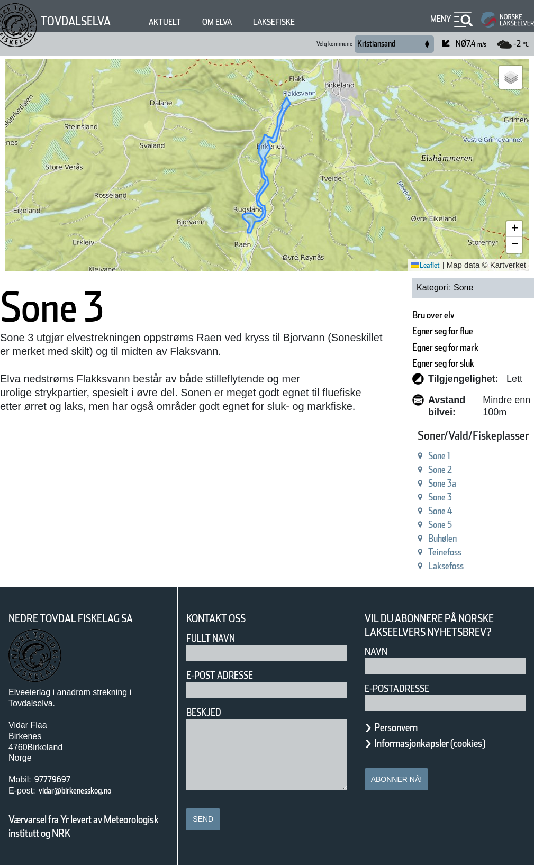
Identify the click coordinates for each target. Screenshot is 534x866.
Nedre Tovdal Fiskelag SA (70, 618)
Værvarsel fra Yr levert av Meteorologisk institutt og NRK (83, 826)
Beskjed (203, 712)
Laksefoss (446, 565)
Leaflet (425, 265)
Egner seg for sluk (443, 363)
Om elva (217, 22)
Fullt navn (210, 638)
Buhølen (442, 538)
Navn (376, 651)
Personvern (396, 727)
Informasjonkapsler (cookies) (429, 743)
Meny (440, 19)
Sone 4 (440, 510)
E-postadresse (397, 688)
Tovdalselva (76, 21)
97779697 (52, 779)
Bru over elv (433, 315)
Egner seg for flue (442, 330)
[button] (510, 77)
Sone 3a (442, 483)
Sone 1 (439, 455)
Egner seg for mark (445, 347)
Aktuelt (165, 22)
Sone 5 (440, 524)
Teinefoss (444, 552)
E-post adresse (219, 675)
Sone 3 (440, 497)
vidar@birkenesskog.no (75, 791)
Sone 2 (440, 469)
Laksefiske (274, 22)
